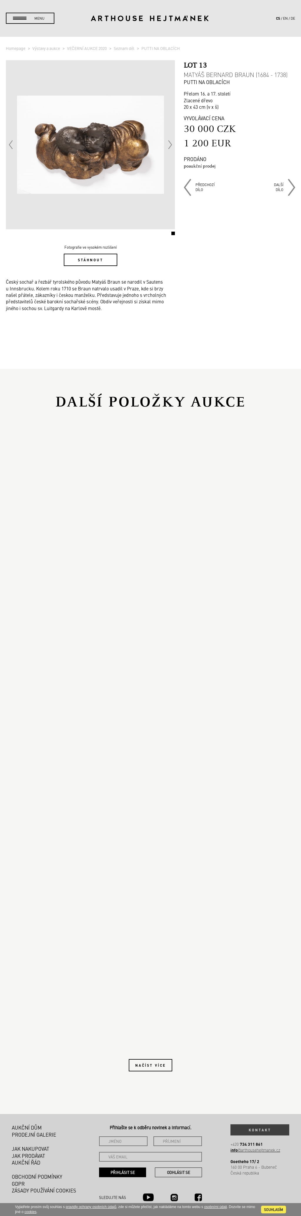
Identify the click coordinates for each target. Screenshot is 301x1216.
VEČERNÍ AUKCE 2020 (87, 48)
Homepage (16, 48)
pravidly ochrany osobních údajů (91, 1207)
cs (278, 18)
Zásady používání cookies (44, 1190)
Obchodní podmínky (37, 1176)
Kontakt (260, 1130)
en (285, 18)
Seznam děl (124, 48)
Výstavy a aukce (46, 48)
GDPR (18, 1183)
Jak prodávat (28, 1155)
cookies (30, 1212)
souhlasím (273, 1209)
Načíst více (150, 1065)
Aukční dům (27, 1127)
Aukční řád (26, 1162)
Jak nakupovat (30, 1148)
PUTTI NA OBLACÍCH (160, 48)
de (293, 18)
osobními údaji (215, 1207)
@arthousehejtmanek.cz (255, 1150)
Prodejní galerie (34, 1134)
